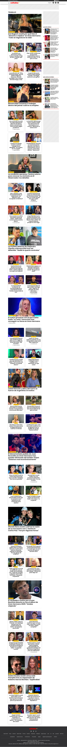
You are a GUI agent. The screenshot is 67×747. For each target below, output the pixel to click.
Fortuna (24, 733)
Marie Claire (19, 733)
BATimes (61, 733)
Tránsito (55, 736)
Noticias (14, 733)
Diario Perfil (6, 733)
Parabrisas (33, 733)
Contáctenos (27, 736)
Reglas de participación (47, 736)
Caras (10, 733)
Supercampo (43, 733)
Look (48, 733)
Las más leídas (47, 27)
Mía (53, 733)
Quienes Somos (20, 736)
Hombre (28, 733)
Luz (50, 733)
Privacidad (34, 736)
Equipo (39, 736)
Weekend (38, 733)
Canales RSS (12, 736)
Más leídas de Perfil (48, 77)
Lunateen (57, 733)
